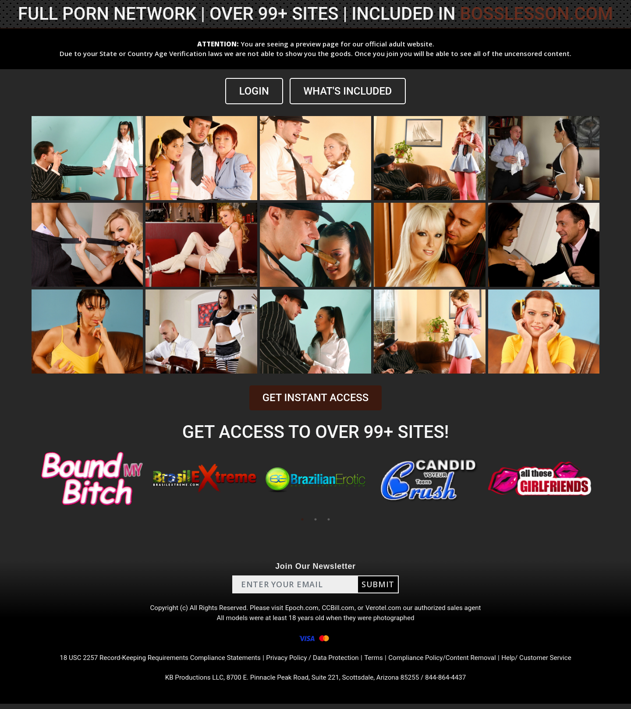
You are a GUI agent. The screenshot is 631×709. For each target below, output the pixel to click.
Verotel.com (386, 609)
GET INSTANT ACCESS (315, 398)
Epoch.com (301, 609)
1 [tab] (302, 519)
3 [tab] (328, 519)
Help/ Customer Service (548, 661)
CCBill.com (339, 609)
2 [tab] (315, 519)
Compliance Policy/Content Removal (449, 661)
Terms (377, 661)
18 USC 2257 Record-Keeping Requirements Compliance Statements (152, 661)
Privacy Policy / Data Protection (313, 661)
